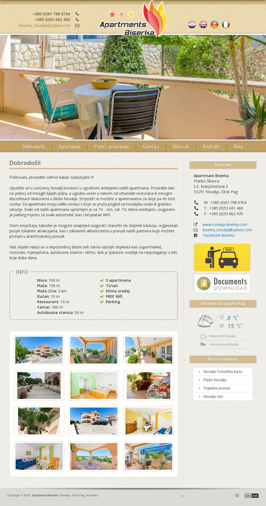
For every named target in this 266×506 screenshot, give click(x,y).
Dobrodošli (34, 146)
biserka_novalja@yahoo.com (45, 25)
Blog (238, 146)
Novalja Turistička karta (219, 371)
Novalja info (210, 396)
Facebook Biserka (218, 235)
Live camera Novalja (224, 344)
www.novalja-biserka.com (225, 224)
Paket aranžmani (111, 146)
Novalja (65, 495)
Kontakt (211, 146)
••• (183, 496)
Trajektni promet (213, 388)
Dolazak (181, 146)
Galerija (151, 146)
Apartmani (69, 146)
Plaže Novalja (211, 380)
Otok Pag (78, 495)
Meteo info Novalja (222, 336)
